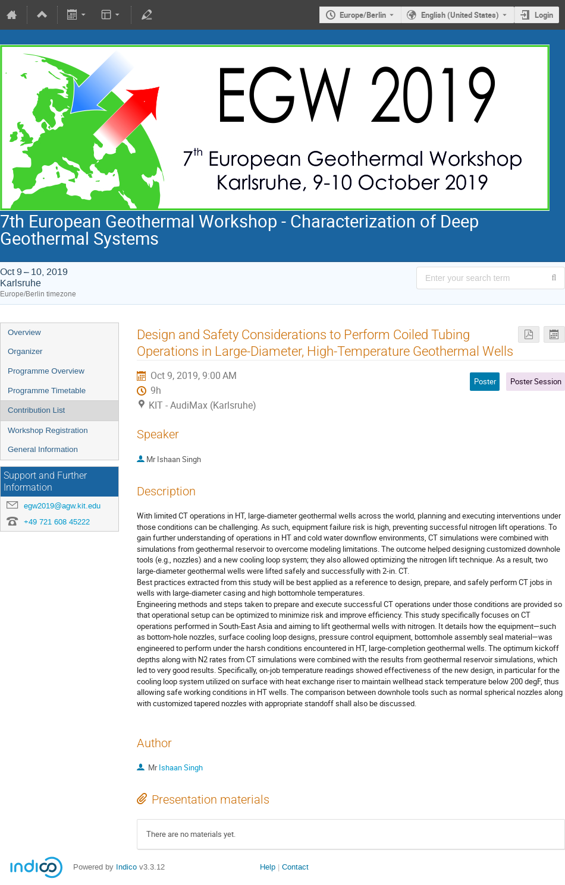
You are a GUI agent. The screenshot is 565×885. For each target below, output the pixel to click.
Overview (24, 332)
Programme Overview (46, 370)
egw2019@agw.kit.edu (62, 506)
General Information (43, 449)
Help (267, 867)
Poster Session (535, 381)
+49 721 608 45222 (57, 522)
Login (544, 15)
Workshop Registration (48, 430)
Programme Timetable (47, 390)
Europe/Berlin (363, 15)
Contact (295, 867)
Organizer (25, 351)
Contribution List (36, 410)
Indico (126, 867)
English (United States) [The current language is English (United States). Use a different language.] (460, 15)
